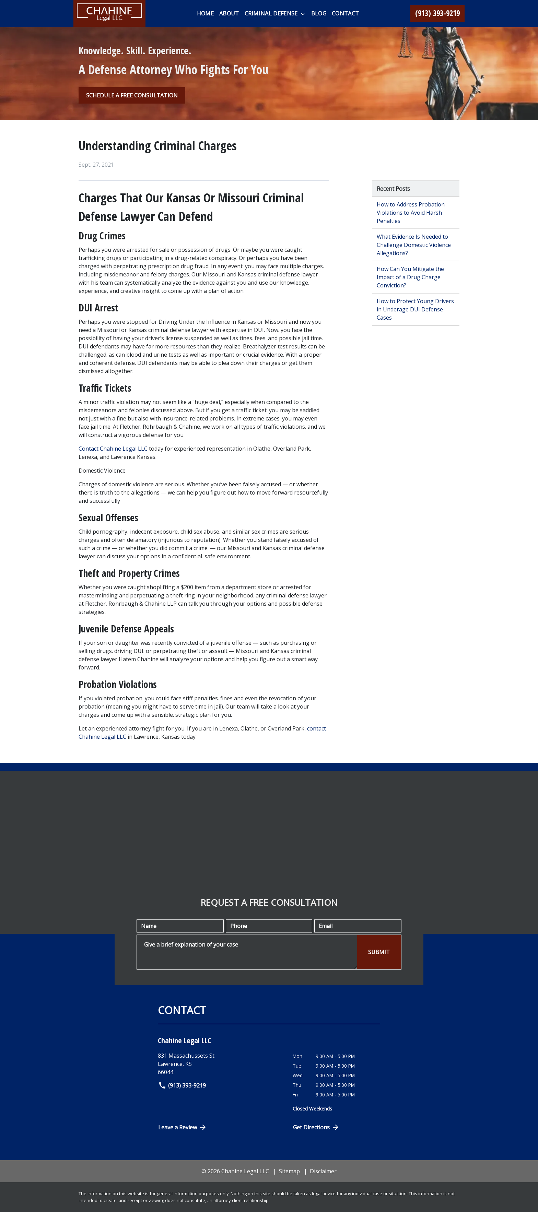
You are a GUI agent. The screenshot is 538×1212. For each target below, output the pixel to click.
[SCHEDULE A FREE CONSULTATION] (132, 95)
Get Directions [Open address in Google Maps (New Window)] (316, 1127)
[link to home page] (109, 13)
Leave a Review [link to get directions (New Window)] (182, 1127)
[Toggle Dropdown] (302, 13)
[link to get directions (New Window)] (220, 1063)
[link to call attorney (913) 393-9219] (437, 13)
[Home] (205, 13)
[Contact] (345, 13)
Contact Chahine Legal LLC (113, 448)
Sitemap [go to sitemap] (289, 1171)
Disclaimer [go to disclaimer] (323, 1171)
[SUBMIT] (379, 952)
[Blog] (318, 13)
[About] (229, 13)
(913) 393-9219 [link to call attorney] (182, 1085)
